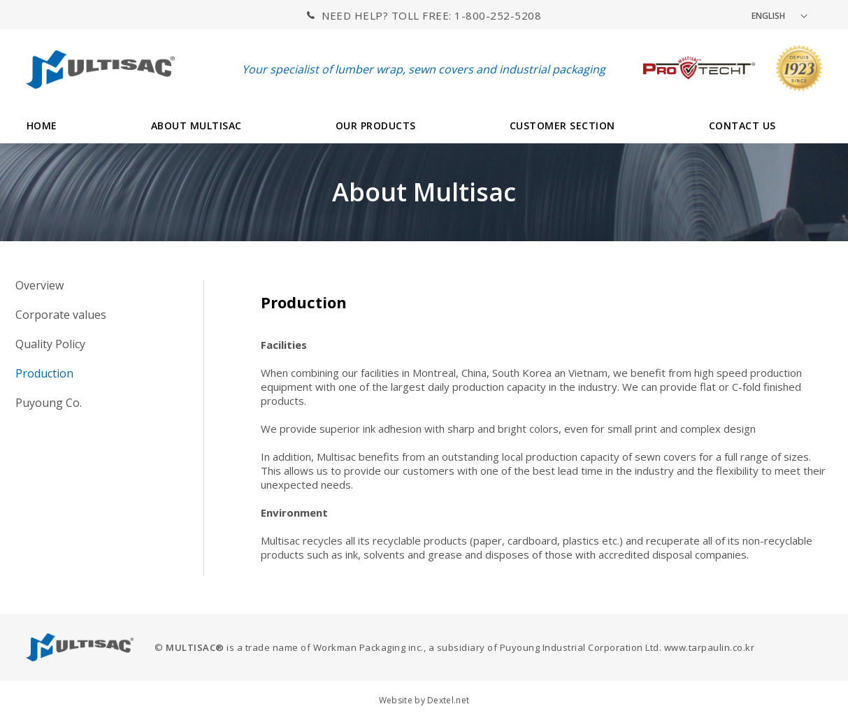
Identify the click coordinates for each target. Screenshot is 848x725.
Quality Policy (50, 344)
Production (44, 373)
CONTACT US (742, 125)
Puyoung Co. (48, 402)
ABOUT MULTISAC (196, 125)
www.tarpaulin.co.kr (709, 647)
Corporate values (60, 314)
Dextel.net (448, 700)
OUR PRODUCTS (376, 125)
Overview (39, 285)
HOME (42, 125)
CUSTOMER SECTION (562, 125)
